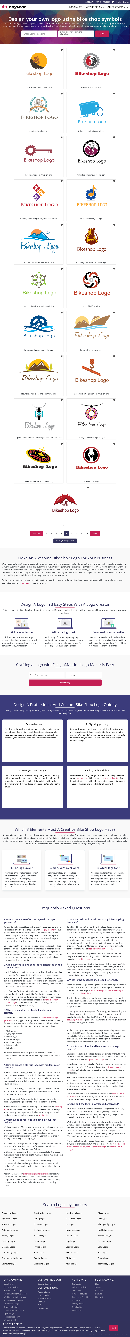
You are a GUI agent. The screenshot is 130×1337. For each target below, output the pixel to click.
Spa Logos (102, 1252)
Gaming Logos (40, 1258)
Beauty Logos (8, 1235)
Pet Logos (102, 1218)
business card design (110, 778)
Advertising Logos (9, 1213)
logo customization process (100, 948)
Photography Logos (106, 1224)
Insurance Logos (73, 1230)
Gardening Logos (41, 1263)
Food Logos (39, 1252)
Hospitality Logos (73, 1218)
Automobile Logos (10, 1230)
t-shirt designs (85, 959)
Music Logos (103, 1213)
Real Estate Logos (105, 1230)
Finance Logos (40, 1241)
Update (102, 33)
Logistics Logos (72, 1246)
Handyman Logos (73, 1213)
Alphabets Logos (9, 1224)
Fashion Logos (40, 1235)
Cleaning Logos (8, 1246)
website (116, 1143)
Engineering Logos (42, 1230)
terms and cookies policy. (14, 1333)
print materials (45, 1115)
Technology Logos (106, 1263)
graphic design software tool (35, 1173)
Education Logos (41, 1224)
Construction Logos (42, 1213)
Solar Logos (103, 1246)
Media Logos (71, 1258)
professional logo (96, 1059)
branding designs (83, 993)
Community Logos (10, 1252)
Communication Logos (12, 1258)
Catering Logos (8, 1241)
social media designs (114, 990)
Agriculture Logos (9, 1218)
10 (86, 533)
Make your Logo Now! (65, 541)
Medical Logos (72, 1263)
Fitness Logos (40, 1246)
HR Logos (70, 1224)
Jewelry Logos (72, 1235)
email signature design (96, 1146)
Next (95, 533)
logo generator (48, 929)
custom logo (24, 583)
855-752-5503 (105, 2)
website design (97, 990)
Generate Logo (65, 682)
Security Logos (104, 1241)
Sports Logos (103, 1258)
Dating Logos (39, 1218)
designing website (75, 1019)
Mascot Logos (72, 1252)
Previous (37, 533)
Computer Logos (9, 1263)
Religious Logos (105, 1235)
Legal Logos (71, 1241)
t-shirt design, (83, 778)
